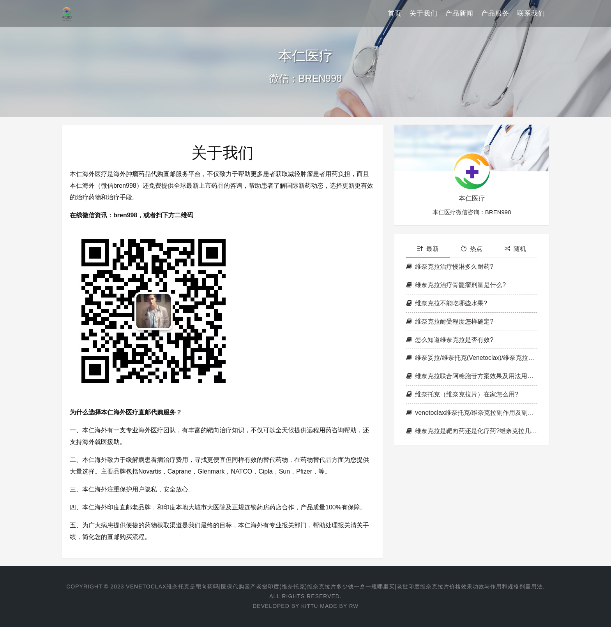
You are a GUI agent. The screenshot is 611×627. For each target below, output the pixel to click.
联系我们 (531, 13)
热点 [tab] (471, 248)
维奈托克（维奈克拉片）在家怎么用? (462, 394)
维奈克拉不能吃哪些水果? (446, 303)
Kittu (309, 606)
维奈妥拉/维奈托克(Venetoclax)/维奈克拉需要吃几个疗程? (471, 357)
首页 (395, 13)
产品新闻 (459, 13)
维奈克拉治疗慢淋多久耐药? (449, 266)
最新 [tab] (428, 248)
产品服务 (495, 13)
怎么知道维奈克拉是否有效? (449, 339)
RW (354, 606)
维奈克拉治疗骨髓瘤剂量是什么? (456, 285)
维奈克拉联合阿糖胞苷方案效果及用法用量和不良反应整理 (471, 376)
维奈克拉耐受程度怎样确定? (449, 321)
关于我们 (424, 13)
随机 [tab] (515, 248)
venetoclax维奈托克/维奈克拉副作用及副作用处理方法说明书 (471, 412)
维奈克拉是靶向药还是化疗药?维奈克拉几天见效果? (471, 431)
